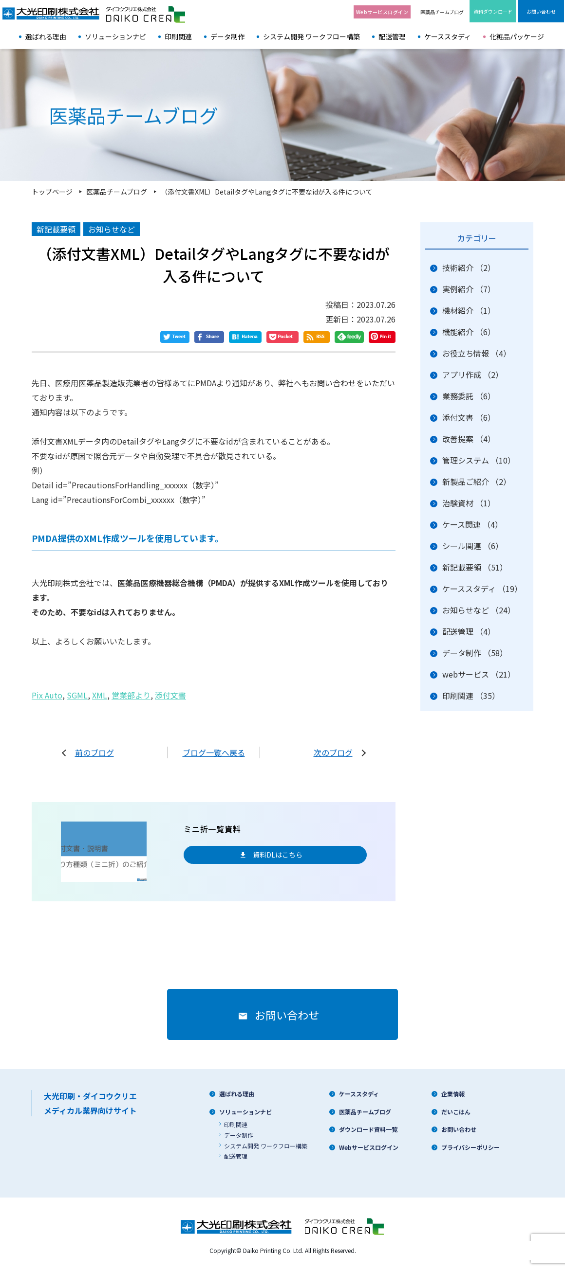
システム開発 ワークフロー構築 (311, 36)
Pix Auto (47, 695)
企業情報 (453, 1094)
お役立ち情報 (476, 353)
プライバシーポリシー (470, 1147)
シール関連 (472, 546)
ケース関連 (472, 524)
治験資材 (468, 503)
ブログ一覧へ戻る (214, 752)
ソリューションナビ (115, 36)
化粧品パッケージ (517, 36)
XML (99, 695)
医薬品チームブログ (442, 12)
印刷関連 (178, 36)
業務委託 (468, 396)
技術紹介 (468, 267)
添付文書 (170, 695)
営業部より (131, 695)
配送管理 (392, 36)
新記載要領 (475, 567)
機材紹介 (468, 310)
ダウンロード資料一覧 (368, 1129)
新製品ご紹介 (476, 481)
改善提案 (468, 439)
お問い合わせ (458, 1129)
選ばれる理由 (45, 36)
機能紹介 (468, 332)
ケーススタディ (447, 36)
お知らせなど (478, 610)
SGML (77, 695)
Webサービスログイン (368, 1147)
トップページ (52, 192)
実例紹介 (468, 289)
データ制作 (227, 36)
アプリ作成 (472, 374)
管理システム (478, 460)
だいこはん (456, 1112)
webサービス (478, 674)
